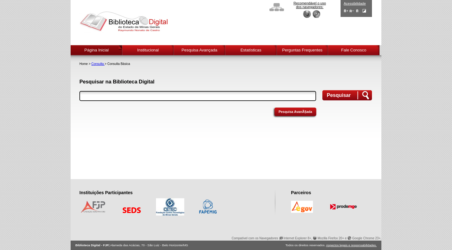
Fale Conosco (353, 50)
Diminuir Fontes (351, 10)
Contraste (364, 10)
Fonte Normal (357, 10)
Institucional (148, 50)
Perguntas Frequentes (302, 50)
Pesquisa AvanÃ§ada (295, 112)
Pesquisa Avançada (199, 50)
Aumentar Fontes (346, 10)
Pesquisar (339, 95)
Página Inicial (96, 50)
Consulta (98, 64)
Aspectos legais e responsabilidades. (351, 245)
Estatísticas (250, 50)
